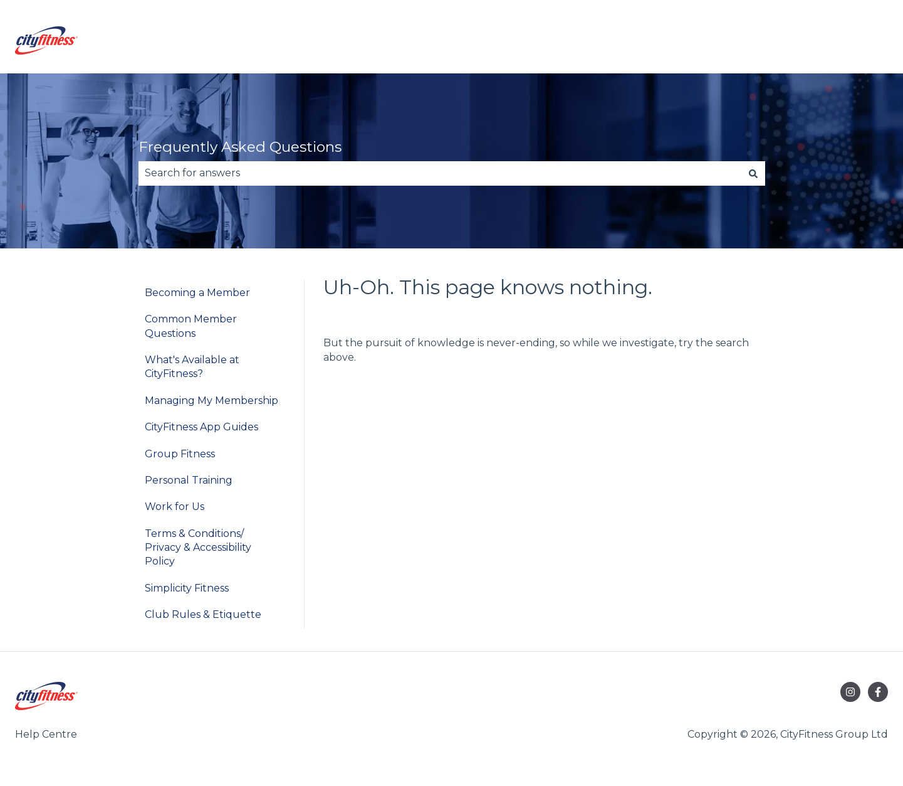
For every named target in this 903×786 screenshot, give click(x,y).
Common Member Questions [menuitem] (191, 326)
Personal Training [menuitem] (188, 480)
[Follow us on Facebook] (878, 692)
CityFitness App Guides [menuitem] (201, 427)
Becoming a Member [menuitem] (197, 293)
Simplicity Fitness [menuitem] (187, 588)
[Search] (753, 173)
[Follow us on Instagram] (850, 692)
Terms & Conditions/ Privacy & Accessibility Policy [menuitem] (198, 548)
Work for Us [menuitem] (174, 506)
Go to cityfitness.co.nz (821, 42)
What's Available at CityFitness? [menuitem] (192, 367)
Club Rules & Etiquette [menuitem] (203, 614)
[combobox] (439, 173)
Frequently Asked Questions (240, 147)
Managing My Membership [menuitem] (211, 400)
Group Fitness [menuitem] (180, 454)
